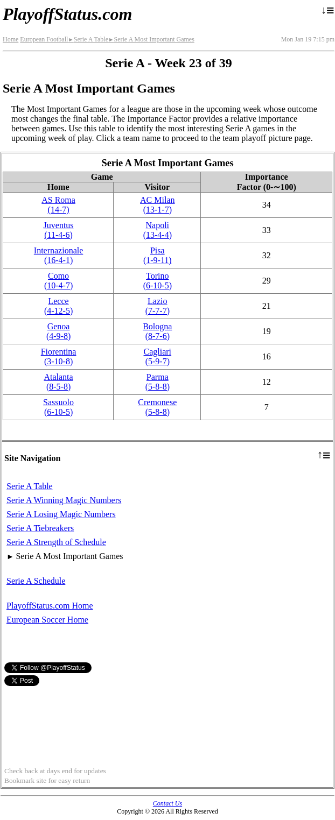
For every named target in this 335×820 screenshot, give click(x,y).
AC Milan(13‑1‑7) (157, 204)
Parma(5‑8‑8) (157, 381)
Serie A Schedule (35, 580)
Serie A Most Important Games (151, 39)
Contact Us (167, 803)
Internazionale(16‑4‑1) (58, 255)
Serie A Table (88, 39)
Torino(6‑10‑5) (157, 280)
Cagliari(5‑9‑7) (158, 356)
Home (10, 39)
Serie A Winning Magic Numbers (63, 500)
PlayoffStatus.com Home (49, 605)
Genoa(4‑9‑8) (58, 331)
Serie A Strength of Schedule (56, 542)
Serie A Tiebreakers (40, 528)
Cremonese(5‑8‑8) (157, 407)
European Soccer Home (47, 619)
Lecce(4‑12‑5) (58, 305)
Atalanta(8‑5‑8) (58, 381)
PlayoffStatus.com (67, 14)
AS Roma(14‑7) (58, 204)
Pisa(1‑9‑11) (157, 255)
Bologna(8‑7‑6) (157, 331)
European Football (44, 39)
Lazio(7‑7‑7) (157, 305)
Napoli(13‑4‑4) (157, 230)
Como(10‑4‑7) (58, 280)
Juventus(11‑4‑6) (59, 230)
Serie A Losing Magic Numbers (61, 514)
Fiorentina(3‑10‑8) (58, 356)
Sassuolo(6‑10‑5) (58, 407)
